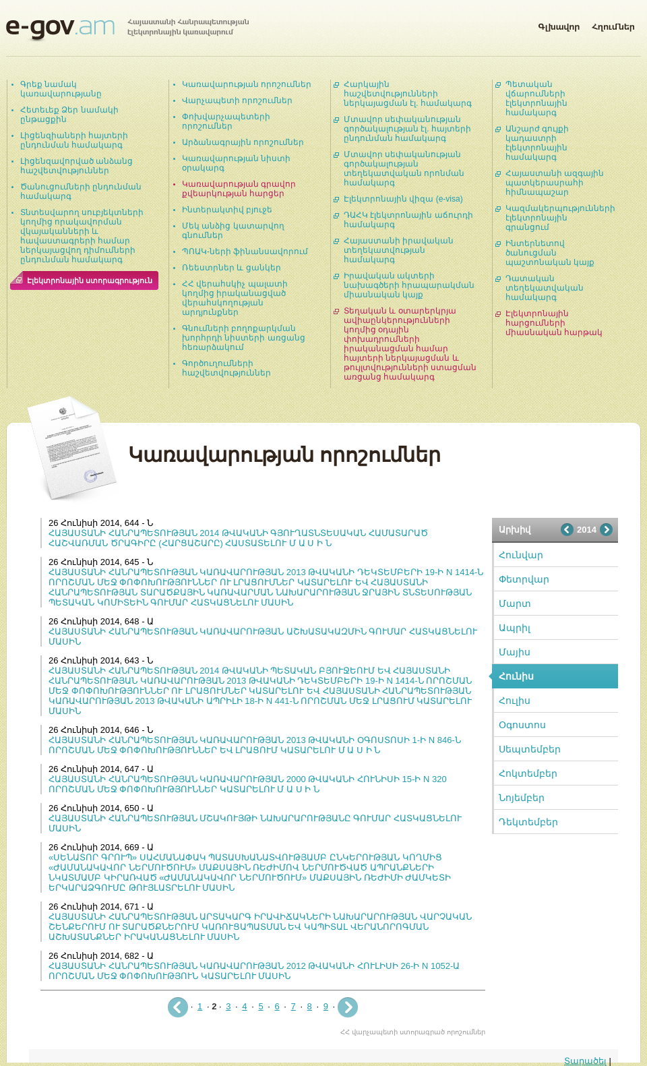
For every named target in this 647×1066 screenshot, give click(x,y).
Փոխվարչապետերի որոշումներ (226, 121)
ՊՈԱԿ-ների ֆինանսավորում (245, 251)
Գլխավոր (559, 24)
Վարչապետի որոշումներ (237, 100)
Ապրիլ (514, 627)
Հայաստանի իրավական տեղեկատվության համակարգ (399, 250)
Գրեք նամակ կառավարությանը (61, 89)
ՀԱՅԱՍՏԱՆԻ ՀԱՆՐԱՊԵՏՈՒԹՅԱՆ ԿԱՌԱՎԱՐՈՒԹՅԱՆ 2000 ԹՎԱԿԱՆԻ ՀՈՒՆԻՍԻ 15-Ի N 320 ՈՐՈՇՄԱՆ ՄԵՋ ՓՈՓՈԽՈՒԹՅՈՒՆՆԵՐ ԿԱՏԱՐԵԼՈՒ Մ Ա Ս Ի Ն (248, 784)
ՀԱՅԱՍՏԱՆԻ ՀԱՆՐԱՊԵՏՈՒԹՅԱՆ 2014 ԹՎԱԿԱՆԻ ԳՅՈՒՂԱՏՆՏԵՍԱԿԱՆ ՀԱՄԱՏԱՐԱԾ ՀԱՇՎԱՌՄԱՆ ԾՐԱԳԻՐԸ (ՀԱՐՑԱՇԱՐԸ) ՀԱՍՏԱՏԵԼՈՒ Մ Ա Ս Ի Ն (238, 538)
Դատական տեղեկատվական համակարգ (544, 288)
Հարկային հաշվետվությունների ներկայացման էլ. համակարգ (408, 94)
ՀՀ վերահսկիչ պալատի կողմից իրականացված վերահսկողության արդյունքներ (235, 298)
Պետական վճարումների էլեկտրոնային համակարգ (536, 98)
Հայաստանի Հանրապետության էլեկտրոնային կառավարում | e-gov (127, 30)
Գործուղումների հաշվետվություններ (226, 368)
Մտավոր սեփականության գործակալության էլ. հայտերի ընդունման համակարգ (407, 129)
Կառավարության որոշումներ (246, 84)
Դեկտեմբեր (528, 822)
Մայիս (514, 652)
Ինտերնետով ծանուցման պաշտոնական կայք (549, 253)
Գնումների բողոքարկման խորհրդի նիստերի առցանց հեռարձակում (243, 338)
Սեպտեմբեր (530, 749)
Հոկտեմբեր (528, 773)
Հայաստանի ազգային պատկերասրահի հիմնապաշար (554, 183)
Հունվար (521, 555)
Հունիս (516, 676)
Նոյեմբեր (522, 797)
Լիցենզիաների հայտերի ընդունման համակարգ (74, 140)
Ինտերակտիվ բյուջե (227, 209)
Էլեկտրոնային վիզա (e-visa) (403, 199)
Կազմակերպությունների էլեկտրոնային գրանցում (560, 218)
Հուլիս (514, 700)
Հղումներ (613, 24)
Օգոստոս (522, 724)
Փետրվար (524, 579)
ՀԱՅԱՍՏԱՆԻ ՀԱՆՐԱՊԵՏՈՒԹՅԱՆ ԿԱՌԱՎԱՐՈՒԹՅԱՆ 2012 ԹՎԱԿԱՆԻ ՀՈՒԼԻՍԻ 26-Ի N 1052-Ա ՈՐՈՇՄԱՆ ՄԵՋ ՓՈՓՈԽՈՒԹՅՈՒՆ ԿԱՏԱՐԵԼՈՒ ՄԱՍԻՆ (254, 971)
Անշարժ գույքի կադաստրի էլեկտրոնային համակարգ (537, 143)
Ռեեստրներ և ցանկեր (231, 267)
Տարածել (585, 1061)
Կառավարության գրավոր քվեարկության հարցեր (239, 188)
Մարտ (515, 603)
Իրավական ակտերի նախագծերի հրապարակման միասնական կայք (409, 285)
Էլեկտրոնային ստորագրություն (89, 280)
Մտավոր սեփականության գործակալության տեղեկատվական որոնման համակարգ (404, 168)
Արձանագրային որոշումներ (243, 142)
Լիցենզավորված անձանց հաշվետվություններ (76, 165)
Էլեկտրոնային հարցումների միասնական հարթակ (554, 323)
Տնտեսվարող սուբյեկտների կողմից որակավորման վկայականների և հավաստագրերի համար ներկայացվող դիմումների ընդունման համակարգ (82, 236)
